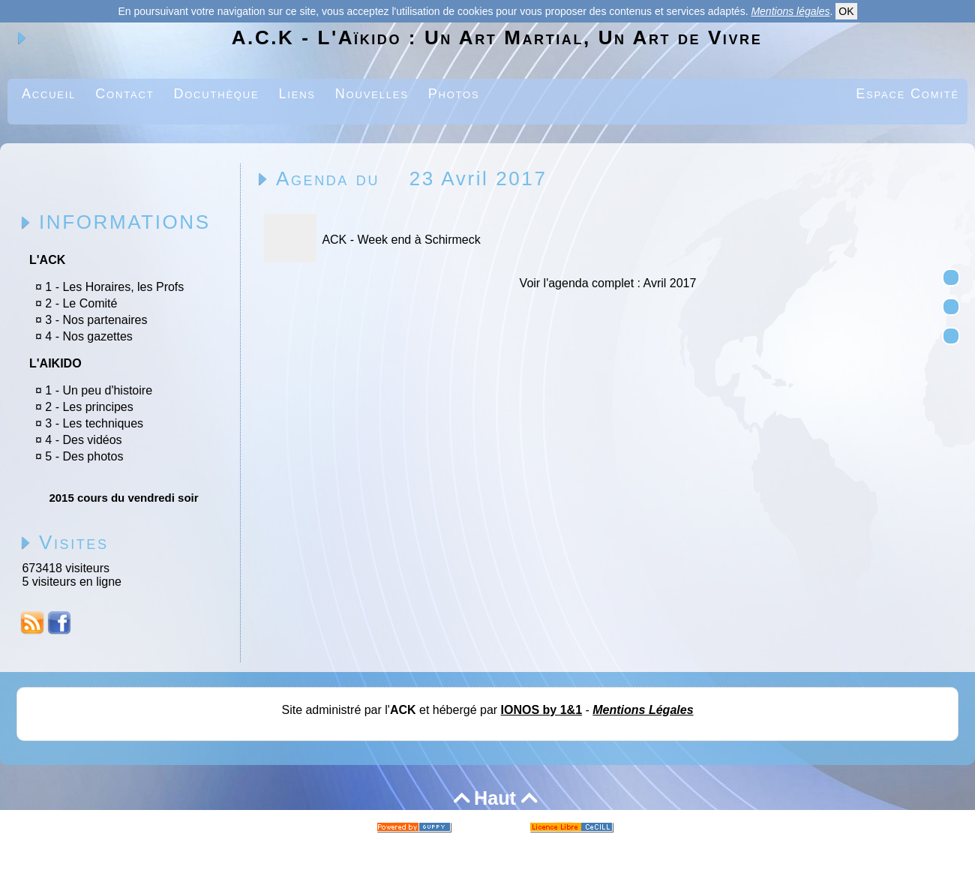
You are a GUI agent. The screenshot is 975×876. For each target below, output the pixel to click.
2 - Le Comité (81, 303)
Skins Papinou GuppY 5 (443, 844)
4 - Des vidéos (83, 440)
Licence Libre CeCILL (555, 844)
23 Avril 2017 (479, 178)
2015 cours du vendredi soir (123, 497)
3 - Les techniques (94, 423)
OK (846, 11)
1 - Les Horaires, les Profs (114, 286)
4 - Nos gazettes (89, 336)
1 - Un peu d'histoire (98, 390)
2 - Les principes (89, 406)
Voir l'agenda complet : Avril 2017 (608, 283)
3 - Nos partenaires (96, 320)
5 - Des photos (84, 456)
